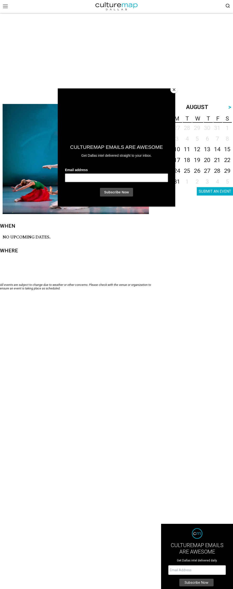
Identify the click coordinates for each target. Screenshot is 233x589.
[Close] (174, 89)
